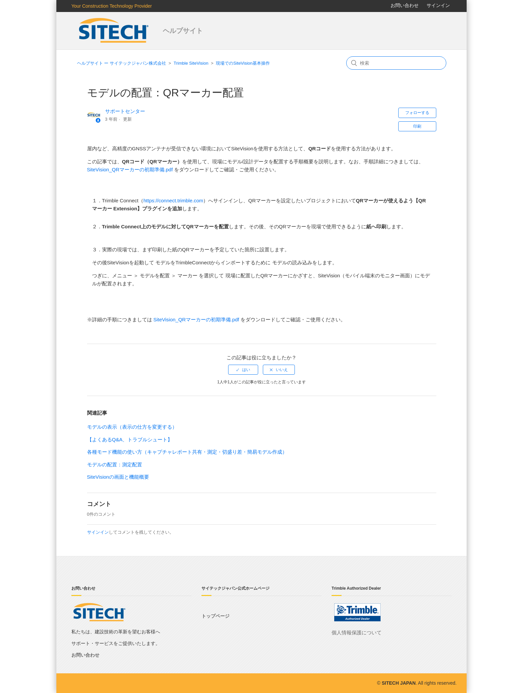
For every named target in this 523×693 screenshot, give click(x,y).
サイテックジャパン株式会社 (114, 30)
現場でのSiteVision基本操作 (243, 63)
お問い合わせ (405, 5)
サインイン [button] (438, 5)
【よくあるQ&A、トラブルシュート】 (130, 439)
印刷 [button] (417, 126)
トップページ (215, 616)
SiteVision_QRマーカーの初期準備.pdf (130, 169)
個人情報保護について (357, 632)
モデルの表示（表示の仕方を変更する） (132, 427)
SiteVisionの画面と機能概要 (118, 477)
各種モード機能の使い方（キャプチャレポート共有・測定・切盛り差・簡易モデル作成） (187, 452)
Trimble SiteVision (191, 63)
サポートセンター (125, 111)
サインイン (98, 532)
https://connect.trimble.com (173, 200)
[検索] (396, 63)
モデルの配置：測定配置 (114, 464)
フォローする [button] (417, 112)
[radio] (243, 370)
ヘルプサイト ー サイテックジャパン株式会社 (121, 63)
